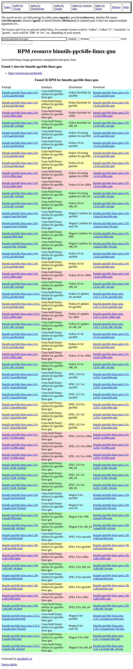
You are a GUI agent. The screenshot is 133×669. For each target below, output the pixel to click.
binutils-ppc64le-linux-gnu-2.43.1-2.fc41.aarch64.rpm (108, 295)
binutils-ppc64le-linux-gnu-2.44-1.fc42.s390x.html (20, 275)
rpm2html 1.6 (24, 658)
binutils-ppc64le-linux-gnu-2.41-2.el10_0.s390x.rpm (111, 436)
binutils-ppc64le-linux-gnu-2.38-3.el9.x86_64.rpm (111, 567)
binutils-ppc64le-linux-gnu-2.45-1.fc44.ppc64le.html (20, 104)
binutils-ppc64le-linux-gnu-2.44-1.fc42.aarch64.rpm (111, 255)
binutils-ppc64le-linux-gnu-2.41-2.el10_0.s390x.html (20, 436)
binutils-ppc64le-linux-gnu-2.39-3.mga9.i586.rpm (111, 517)
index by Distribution (37, 7)
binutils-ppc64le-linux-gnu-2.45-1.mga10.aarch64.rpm (111, 215)
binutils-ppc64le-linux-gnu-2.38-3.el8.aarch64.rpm (111, 577)
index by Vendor (59, 7)
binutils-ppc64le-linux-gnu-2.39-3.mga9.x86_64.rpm (111, 527)
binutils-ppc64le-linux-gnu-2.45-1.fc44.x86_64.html (20, 124)
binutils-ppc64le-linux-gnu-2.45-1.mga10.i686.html (20, 235)
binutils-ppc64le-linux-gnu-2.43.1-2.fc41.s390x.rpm (108, 315)
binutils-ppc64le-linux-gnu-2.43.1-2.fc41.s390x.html (21, 315)
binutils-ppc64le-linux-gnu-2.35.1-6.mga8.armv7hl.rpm (108, 627)
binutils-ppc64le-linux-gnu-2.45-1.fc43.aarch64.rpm (111, 134)
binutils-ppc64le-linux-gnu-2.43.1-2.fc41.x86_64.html (21, 325)
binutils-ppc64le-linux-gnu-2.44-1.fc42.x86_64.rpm (111, 285)
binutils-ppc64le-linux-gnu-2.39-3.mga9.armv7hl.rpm (111, 507)
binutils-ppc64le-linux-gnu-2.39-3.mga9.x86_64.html (20, 527)
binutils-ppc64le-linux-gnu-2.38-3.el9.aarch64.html (20, 537)
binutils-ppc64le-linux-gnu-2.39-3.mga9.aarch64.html (20, 496)
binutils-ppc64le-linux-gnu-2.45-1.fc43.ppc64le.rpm (111, 154)
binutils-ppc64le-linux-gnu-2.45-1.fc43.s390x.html (20, 175)
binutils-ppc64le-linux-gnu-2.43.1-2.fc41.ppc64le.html (21, 305)
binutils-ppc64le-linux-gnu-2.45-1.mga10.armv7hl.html (20, 225)
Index (7, 7)
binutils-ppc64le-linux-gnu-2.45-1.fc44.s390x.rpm (111, 114)
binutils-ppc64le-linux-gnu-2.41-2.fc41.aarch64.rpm (111, 336)
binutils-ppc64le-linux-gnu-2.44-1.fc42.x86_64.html (20, 285)
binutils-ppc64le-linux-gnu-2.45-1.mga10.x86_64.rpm (111, 245)
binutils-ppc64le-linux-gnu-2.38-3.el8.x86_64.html (20, 607)
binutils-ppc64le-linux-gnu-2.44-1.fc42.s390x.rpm (111, 275)
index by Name (100, 7)
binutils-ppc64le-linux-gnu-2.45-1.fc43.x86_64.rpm (111, 195)
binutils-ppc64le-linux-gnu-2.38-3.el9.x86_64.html (20, 567)
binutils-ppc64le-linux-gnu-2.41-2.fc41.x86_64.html (20, 366)
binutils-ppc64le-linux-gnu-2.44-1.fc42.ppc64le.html (20, 265)
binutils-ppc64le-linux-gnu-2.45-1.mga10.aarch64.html (20, 215)
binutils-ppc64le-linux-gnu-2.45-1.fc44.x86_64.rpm (111, 124)
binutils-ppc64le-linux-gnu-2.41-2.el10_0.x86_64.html (20, 466)
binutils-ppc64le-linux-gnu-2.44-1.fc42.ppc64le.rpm (111, 265)
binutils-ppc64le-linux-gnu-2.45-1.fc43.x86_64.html (20, 195)
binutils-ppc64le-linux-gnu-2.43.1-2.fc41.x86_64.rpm (108, 325)
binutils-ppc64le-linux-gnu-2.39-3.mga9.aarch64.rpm (111, 496)
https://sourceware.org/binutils (25, 73)
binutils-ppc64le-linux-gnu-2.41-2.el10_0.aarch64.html (20, 376)
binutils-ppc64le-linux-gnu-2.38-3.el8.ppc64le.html (20, 587)
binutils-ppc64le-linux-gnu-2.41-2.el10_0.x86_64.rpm (111, 466)
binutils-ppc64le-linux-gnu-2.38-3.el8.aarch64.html (20, 577)
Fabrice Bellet (9, 664)
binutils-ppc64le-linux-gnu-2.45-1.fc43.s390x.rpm (111, 175)
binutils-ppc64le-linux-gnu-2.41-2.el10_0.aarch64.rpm (111, 376)
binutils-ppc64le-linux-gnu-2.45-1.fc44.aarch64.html (20, 94)
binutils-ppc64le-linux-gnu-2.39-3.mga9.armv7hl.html (20, 507)
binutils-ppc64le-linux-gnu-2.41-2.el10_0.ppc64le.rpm (111, 406)
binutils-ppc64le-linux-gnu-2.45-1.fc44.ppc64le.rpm (111, 104)
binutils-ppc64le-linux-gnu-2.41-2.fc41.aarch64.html (20, 336)
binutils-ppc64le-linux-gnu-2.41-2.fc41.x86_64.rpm (111, 366)
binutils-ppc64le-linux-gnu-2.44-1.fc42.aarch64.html (20, 255)
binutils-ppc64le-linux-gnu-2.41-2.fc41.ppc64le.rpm (111, 346)
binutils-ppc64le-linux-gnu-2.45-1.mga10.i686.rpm (111, 235)
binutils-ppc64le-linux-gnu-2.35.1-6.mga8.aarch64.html (21, 617)
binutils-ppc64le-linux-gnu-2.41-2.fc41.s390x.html (20, 356)
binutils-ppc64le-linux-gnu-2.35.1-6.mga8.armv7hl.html (21, 627)
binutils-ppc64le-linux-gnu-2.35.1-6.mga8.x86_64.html (21, 647)
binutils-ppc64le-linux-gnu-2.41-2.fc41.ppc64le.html (20, 346)
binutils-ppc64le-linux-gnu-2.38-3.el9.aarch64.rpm (111, 537)
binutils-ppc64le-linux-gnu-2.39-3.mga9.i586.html (20, 517)
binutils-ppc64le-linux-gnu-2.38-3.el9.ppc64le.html (20, 547)
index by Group (18, 7)
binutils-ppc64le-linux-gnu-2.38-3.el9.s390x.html (20, 557)
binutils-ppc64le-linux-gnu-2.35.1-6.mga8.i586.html (21, 637)
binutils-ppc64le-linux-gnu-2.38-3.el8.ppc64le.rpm (111, 587)
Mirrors (116, 7)
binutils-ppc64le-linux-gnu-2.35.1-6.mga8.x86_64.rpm (108, 647)
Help (126, 7)
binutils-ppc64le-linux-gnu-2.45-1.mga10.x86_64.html (20, 245)
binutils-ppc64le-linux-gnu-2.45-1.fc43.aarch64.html (20, 134)
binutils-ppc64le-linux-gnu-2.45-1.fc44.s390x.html (20, 114)
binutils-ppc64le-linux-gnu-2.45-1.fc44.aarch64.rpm (111, 94)
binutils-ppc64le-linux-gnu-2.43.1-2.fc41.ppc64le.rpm (108, 305)
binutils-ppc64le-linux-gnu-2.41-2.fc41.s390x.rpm (111, 356)
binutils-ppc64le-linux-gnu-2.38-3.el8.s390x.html (20, 597)
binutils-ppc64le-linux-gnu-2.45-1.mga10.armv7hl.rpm (111, 225)
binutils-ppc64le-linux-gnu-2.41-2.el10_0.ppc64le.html (20, 406)
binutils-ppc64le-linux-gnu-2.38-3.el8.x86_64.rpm (111, 607)
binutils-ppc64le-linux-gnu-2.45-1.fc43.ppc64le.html (20, 154)
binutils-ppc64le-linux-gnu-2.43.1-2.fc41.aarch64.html (21, 295)
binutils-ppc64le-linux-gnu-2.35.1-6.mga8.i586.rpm (108, 637)
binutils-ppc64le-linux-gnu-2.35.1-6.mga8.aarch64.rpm (108, 617)
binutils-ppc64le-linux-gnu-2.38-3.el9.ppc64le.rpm (111, 547)
